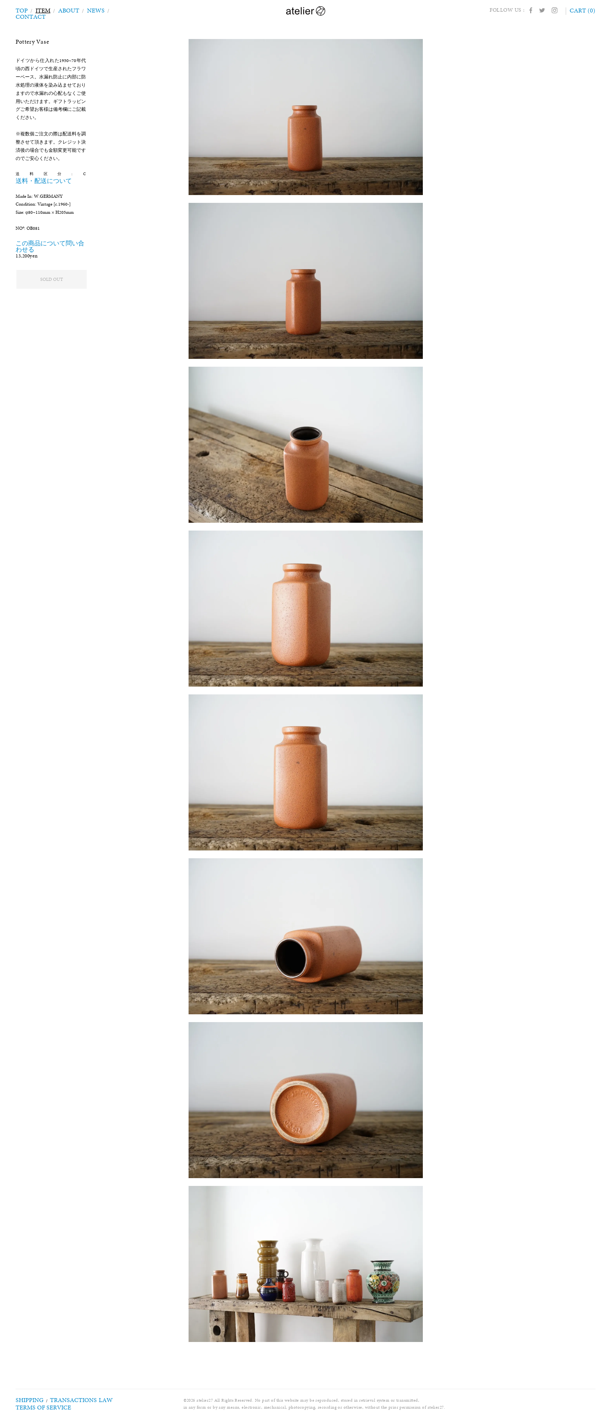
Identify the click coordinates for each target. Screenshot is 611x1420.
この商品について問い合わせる (46, 237)
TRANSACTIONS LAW (66, 1400)
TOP (21, 10)
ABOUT (66, 10)
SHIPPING (26, 1400)
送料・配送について (60, 174)
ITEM (42, 10)
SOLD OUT (51, 279)
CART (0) (583, 10)
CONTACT (121, 10)
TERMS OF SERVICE (36, 1407)
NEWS (92, 10)
